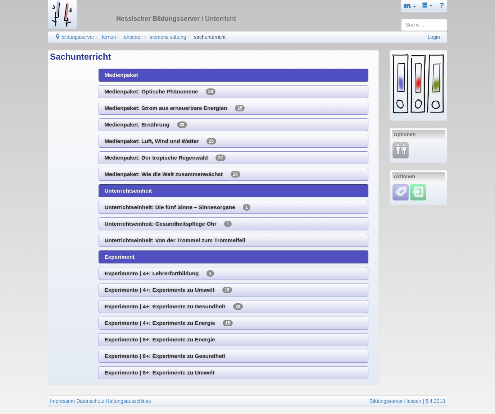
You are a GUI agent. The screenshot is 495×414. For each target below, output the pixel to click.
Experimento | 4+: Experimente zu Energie (168, 323)
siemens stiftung (168, 37)
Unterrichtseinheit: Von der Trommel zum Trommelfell (174, 240)
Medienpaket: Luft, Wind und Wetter (160, 141)
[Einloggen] (418, 192)
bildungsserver (74, 37)
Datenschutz (90, 401)
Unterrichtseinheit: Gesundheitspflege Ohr (167, 224)
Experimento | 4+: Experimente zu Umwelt (168, 290)
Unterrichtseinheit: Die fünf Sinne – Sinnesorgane (177, 207)
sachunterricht (210, 37)
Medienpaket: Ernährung (145, 124)
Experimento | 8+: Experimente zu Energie (159, 339)
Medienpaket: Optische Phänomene (159, 91)
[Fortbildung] (400, 150)
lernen (109, 37)
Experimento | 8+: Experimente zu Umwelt (159, 372)
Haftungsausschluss (128, 401)
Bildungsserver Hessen (395, 401)
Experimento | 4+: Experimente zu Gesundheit (173, 306)
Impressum (62, 401)
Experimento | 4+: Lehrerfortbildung (159, 273)
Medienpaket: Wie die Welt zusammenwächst (172, 174)
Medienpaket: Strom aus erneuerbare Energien (174, 108)
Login (434, 37)
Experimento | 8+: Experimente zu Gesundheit (164, 356)
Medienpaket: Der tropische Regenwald (164, 158)
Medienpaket (121, 75)
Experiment (119, 257)
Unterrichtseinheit (128, 191)
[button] (410, 6)
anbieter (133, 37)
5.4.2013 (435, 401)
